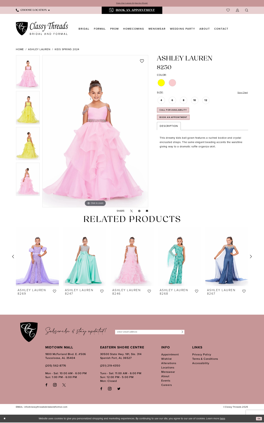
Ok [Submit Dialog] (258, 419)
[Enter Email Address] (149, 333)
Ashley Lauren (39, 50)
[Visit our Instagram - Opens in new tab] (55, 385)
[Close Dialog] (5, 419)
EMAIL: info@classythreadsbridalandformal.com (41, 407)
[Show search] (246, 10)
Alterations (168, 364)
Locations (167, 368)
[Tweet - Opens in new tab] (131, 211)
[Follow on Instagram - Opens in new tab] (110, 389)
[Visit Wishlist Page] (228, 10)
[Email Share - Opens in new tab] (147, 211)
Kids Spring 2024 (67, 50)
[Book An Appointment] (132, 10)
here (222, 419)
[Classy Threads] (42, 29)
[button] (237, 10)
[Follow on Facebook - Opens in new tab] (101, 389)
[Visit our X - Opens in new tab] (64, 385)
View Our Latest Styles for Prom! (132, 3)
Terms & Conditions (205, 359)
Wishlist (166, 359)
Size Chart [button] (241, 93)
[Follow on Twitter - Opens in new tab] (119, 389)
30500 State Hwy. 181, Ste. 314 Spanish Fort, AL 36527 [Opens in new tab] (121, 356)
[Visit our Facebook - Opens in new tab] (46, 385)
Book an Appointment (178, 122)
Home (20, 50)
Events (165, 381)
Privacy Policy (201, 355)
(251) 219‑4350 (110, 366)
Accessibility (200, 364)
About (165, 377)
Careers (166, 385)
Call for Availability (177, 113)
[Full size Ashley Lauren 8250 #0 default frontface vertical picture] (95, 132)
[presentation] (37, 257)
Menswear (168, 372)
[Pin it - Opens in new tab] (139, 211)
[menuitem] (33, 10)
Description (169, 132)
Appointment (170, 355)
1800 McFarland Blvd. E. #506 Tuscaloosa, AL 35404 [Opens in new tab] (65, 356)
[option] (28, 73)
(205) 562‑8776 (55, 366)
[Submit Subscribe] (180, 332)
